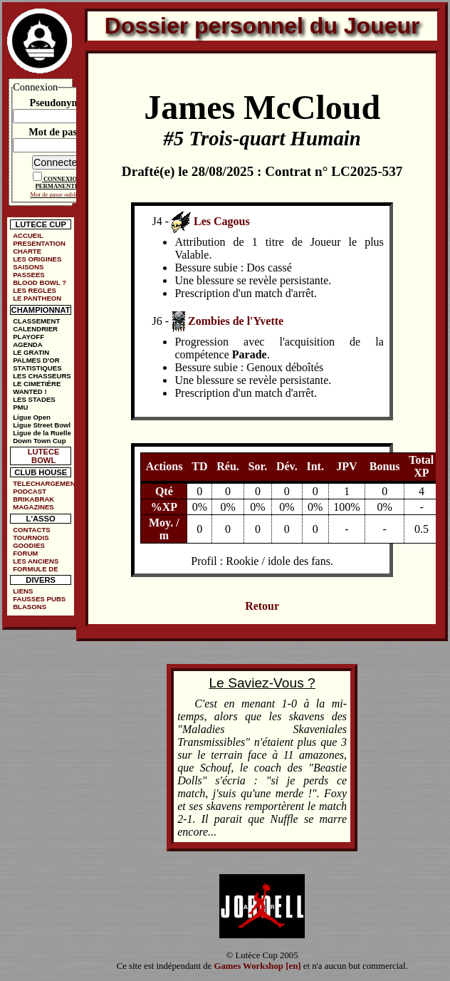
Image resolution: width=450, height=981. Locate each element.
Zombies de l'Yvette (235, 320)
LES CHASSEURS (42, 376)
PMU (20, 407)
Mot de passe (56, 131)
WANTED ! (29, 391)
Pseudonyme (57, 102)
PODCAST (29, 491)
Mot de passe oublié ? (57, 194)
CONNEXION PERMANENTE (58, 182)
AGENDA (28, 344)
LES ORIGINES (37, 259)
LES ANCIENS (35, 561)
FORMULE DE (35, 569)
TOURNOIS (30, 537)
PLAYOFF (28, 337)
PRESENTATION (39, 243)
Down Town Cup (39, 441)
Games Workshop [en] (257, 966)
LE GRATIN (31, 352)
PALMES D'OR (36, 360)
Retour (262, 606)
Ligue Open (32, 417)
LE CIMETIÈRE (37, 384)
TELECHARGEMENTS (43, 483)
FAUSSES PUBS (39, 599)
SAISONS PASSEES (29, 271)
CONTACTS (32, 530)
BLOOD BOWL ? (39, 282)
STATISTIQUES (37, 368)
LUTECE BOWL (44, 455)
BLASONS (29, 607)
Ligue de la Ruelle (42, 433)
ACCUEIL (28, 235)
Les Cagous (222, 220)
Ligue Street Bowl (41, 425)
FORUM (25, 553)
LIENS (23, 591)
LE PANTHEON (37, 298)
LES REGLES (34, 290)
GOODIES (29, 545)
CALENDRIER (35, 329)
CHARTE (27, 251)
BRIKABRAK (33, 499)
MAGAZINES (33, 507)
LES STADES (34, 399)
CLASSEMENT (36, 321)
